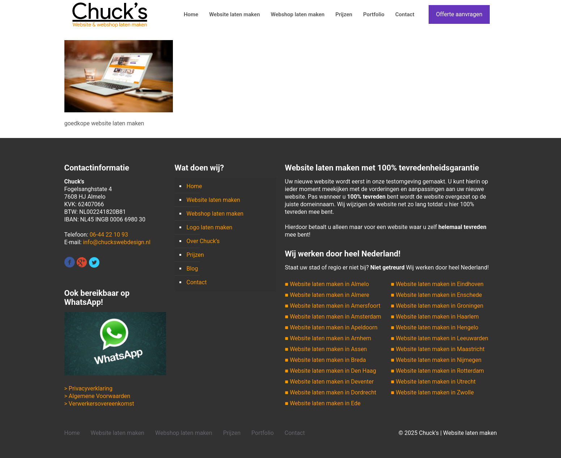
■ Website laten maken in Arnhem (328, 338)
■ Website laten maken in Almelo (327, 284)
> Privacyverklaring (88, 388)
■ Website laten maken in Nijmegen (436, 360)
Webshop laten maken (215, 213)
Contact (197, 282)
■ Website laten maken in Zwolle (432, 392)
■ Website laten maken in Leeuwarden (439, 338)
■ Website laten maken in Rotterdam (437, 370)
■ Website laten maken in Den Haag (330, 370)
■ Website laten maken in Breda (325, 360)
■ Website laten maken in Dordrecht (331, 392)
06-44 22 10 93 (109, 234)
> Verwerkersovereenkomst (99, 403)
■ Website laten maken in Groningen (437, 305)
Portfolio (262, 432)
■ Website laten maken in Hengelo (435, 327)
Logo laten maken (210, 227)
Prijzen (195, 254)
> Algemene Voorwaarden (97, 396)
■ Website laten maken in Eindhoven (437, 284)
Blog (192, 268)
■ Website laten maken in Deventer (329, 381)
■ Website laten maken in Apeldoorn (331, 327)
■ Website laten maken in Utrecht (433, 381)
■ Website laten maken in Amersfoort (333, 305)
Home (194, 186)
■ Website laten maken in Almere (327, 294)
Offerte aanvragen (459, 14)
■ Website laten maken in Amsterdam (333, 316)
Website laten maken (213, 199)
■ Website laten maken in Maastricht (438, 349)
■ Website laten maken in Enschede (436, 294)
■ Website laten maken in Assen (326, 349)
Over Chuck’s (203, 241)
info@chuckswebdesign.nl (116, 242)
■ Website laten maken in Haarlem (435, 316)
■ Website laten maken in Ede (323, 403)
